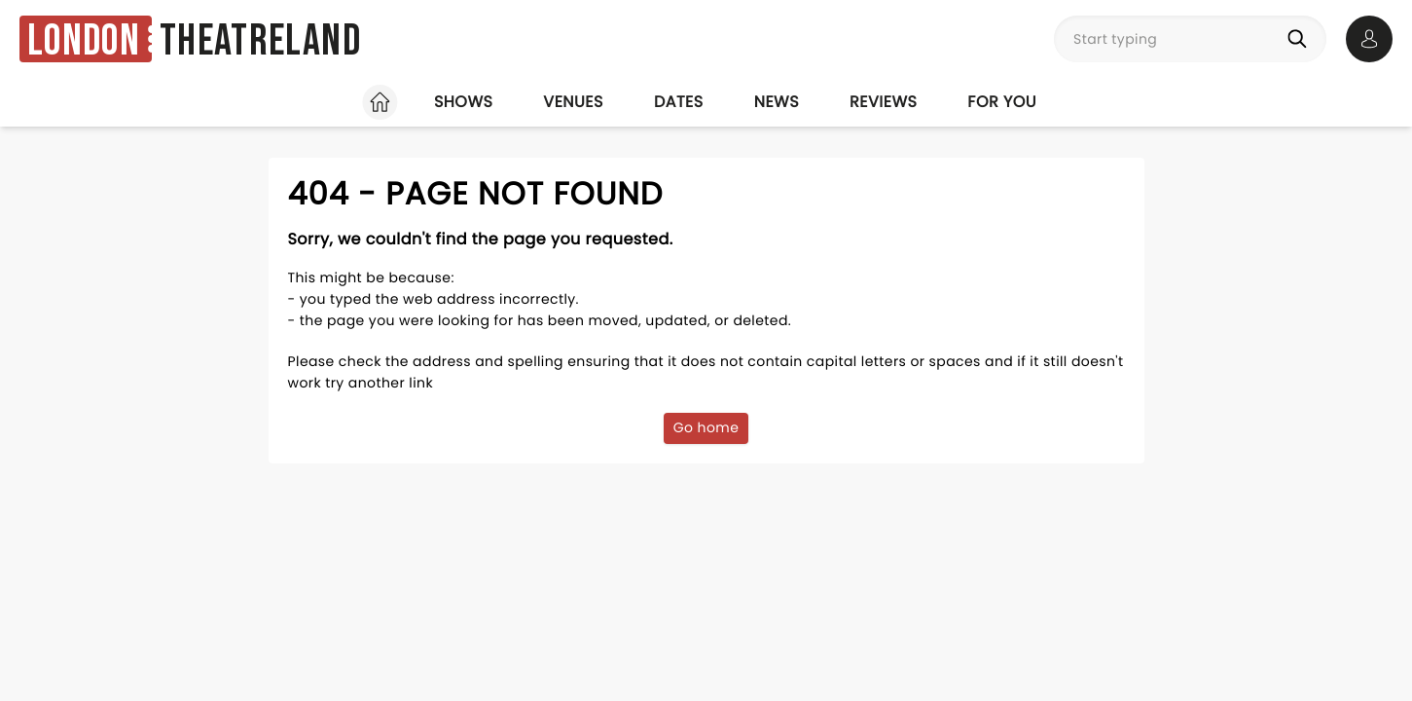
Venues (573, 102)
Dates (679, 102)
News (776, 102)
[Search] (1301, 39)
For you (1001, 102)
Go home (706, 427)
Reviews (883, 102)
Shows (463, 102)
